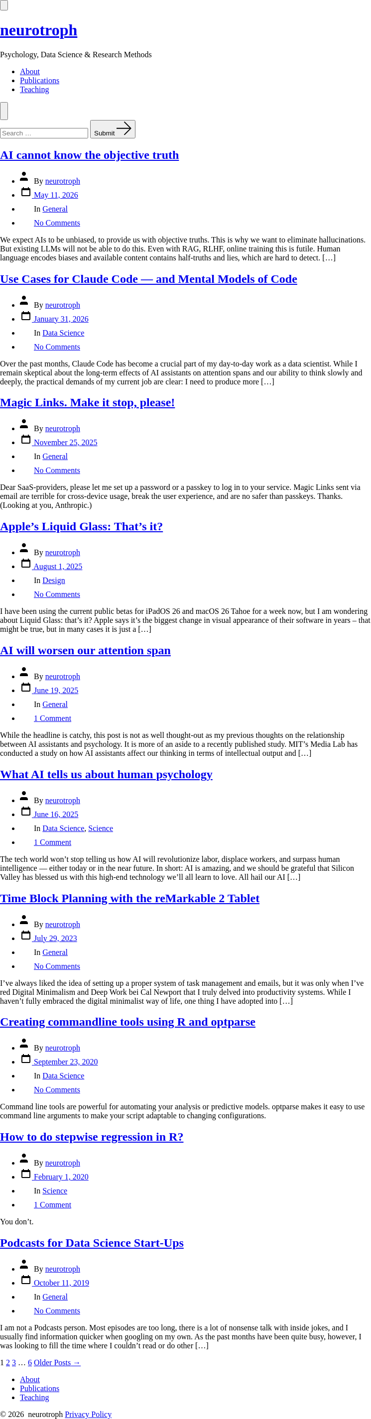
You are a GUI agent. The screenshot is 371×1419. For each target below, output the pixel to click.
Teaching (34, 89)
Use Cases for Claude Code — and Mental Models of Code (148, 278)
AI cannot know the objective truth (89, 154)
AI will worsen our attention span (85, 650)
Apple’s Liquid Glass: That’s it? (81, 526)
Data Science (63, 333)
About (30, 71)
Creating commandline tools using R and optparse (127, 1021)
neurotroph (62, 181)
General (55, 209)
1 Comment (52, 718)
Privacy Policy (88, 1414)
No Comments (57, 223)
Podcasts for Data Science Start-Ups (92, 1242)
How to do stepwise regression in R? (91, 1136)
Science (100, 828)
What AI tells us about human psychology (106, 774)
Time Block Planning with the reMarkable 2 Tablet (129, 898)
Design (53, 580)
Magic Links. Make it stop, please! (87, 402)
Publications (39, 80)
